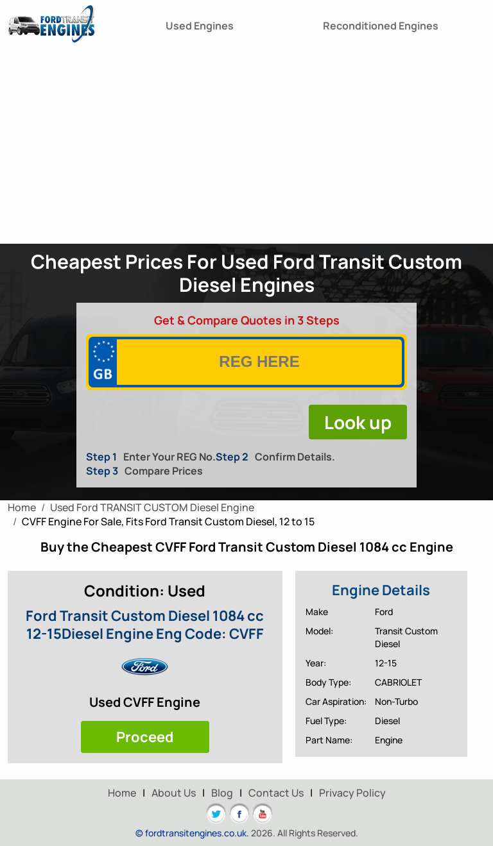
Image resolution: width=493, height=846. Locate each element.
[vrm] (259, 362)
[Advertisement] (246, 147)
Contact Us (276, 793)
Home (122, 793)
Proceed (145, 737)
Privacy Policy (352, 793)
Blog (222, 793)
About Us (173, 793)
